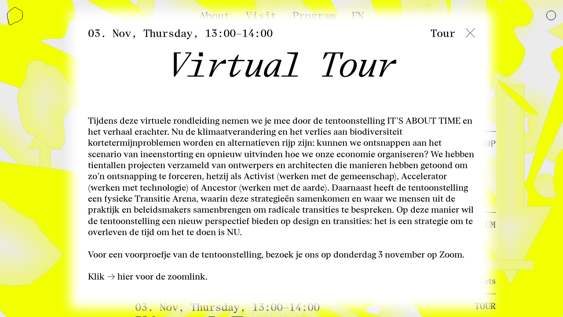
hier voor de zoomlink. (162, 276)
